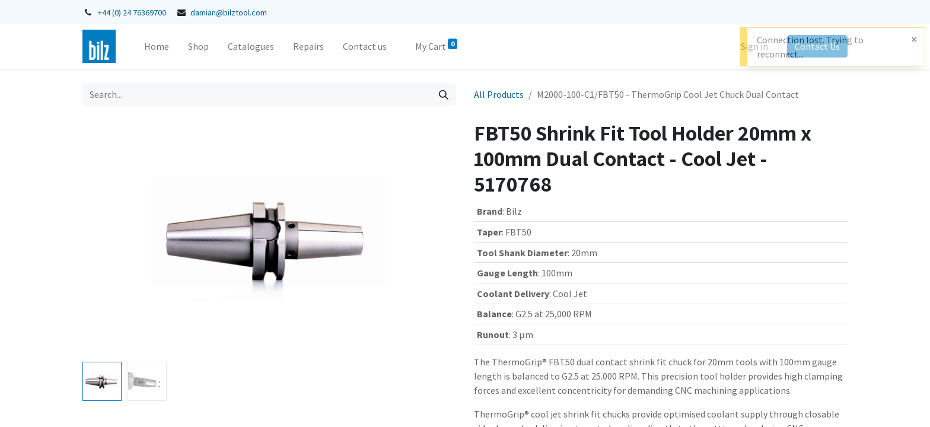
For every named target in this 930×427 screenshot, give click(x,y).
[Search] (443, 94)
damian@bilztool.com (228, 12)
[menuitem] (157, 46)
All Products (499, 94)
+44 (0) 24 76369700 (132, 12)
